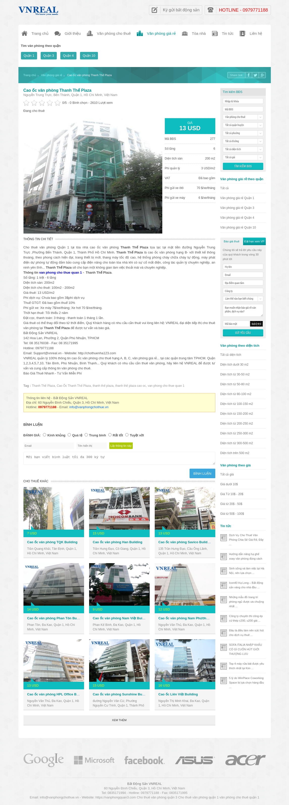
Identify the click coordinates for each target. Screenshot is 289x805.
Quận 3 (48, 55)
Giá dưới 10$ (229, 484)
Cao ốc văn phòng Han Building (118, 543)
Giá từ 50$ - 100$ (232, 514)
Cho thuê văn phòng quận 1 (198, 799)
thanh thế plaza (103, 386)
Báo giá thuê (232, 241)
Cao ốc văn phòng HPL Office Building (57, 696)
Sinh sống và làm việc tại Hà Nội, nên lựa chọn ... (246, 570)
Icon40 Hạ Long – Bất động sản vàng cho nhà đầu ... (246, 585)
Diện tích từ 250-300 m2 (236, 433)
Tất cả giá (227, 474)
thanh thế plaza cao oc (130, 386)
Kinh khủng (56, 435)
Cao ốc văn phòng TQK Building (52, 543)
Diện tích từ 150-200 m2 (236, 413)
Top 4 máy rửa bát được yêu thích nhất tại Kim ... (246, 666)
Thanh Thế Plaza (43, 386)
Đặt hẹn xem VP (254, 241)
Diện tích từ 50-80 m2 (235, 384)
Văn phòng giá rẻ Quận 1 (237, 198)
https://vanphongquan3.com (115, 799)
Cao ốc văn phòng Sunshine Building (122, 696)
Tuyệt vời (137, 435)
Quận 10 (89, 55)
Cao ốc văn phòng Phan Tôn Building (56, 620)
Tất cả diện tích (230, 355)
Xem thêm (119, 721)
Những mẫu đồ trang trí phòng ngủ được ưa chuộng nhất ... (246, 602)
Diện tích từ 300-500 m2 (236, 443)
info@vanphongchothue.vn (89, 407)
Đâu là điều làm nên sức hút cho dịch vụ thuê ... (246, 632)
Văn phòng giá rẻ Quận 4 (237, 217)
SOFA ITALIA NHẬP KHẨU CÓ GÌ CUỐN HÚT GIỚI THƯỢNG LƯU (245, 649)
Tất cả (224, 188)
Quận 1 (29, 55)
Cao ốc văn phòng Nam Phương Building (190, 620)
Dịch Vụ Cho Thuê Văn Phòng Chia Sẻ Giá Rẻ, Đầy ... (246, 540)
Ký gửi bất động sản (181, 10)
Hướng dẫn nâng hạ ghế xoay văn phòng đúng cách (245, 556)
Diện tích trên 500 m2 (234, 453)
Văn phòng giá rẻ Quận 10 (238, 227)
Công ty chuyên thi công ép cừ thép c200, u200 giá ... (246, 618)
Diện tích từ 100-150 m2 (236, 404)
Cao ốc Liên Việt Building (178, 696)
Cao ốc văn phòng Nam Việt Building (121, 620)
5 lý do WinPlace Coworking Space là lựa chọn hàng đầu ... (246, 683)
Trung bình (97, 435)
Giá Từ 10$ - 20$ (231, 494)
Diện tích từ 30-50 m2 (235, 374)
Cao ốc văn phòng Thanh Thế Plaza (57, 90)
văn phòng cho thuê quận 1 (239, 799)
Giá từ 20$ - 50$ (231, 504)
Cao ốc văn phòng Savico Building (186, 543)
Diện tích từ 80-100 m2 (235, 394)
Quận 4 (68, 55)
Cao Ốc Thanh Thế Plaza (74, 386)
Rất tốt (118, 435)
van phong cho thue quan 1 (60, 272)
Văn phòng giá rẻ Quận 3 (237, 208)
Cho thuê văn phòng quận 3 (157, 799)
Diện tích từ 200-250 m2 (236, 423)
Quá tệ (77, 435)
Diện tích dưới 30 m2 (234, 364)
